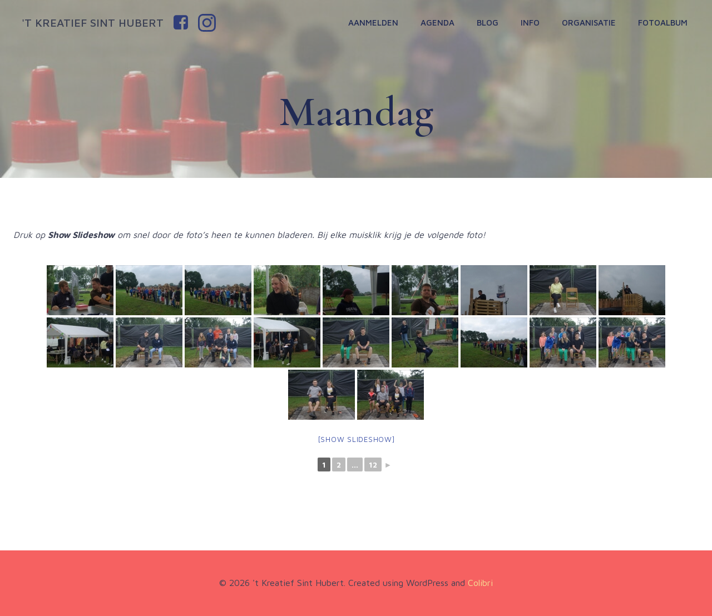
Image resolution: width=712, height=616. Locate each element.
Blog (487, 22)
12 (373, 464)
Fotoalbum (663, 22)
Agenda (437, 22)
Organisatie (589, 22)
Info (530, 22)
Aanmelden (373, 22)
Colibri (480, 583)
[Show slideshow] (356, 439)
